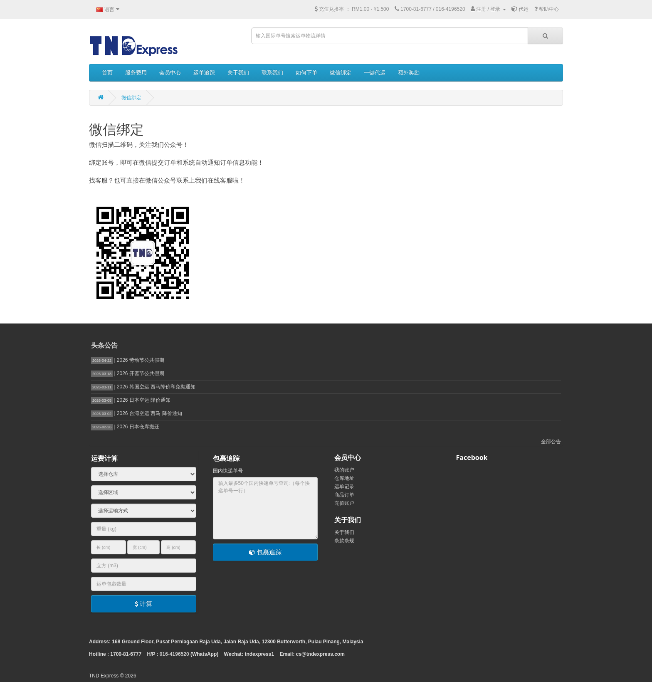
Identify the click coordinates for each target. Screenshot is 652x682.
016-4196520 (174, 654)
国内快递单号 (228, 471)
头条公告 (104, 345)
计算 (143, 603)
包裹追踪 (265, 552)
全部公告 (551, 442)
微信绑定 (131, 98)
